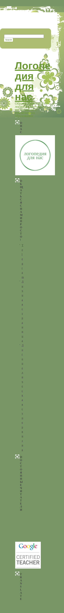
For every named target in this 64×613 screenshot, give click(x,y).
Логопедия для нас (33, 81)
